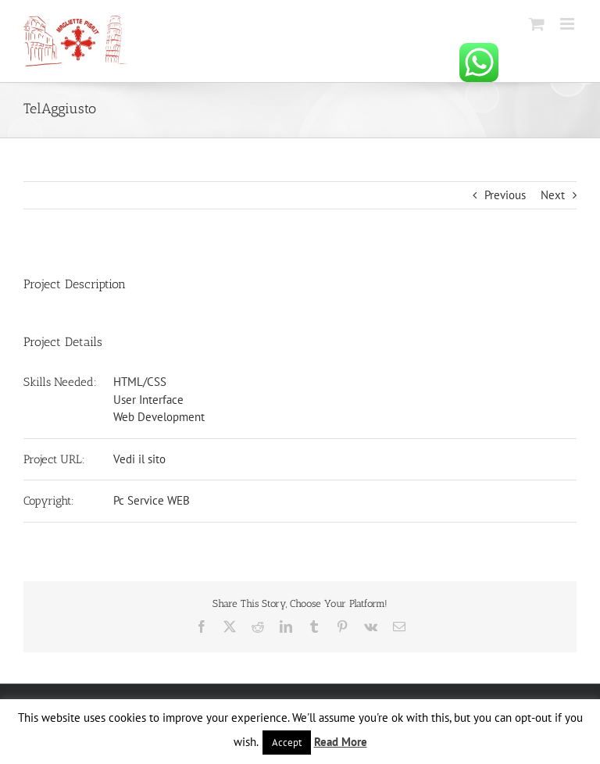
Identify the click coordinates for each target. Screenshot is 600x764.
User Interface (148, 399)
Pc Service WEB (151, 500)
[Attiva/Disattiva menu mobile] (568, 24)
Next (553, 194)
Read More (340, 741)
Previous (505, 194)
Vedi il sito (139, 459)
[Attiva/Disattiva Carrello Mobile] (537, 24)
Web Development (159, 416)
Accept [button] (287, 742)
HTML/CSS (139, 381)
